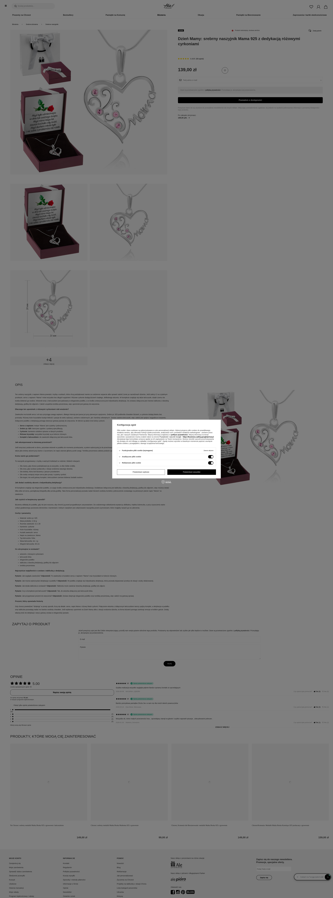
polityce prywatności (179, 435)
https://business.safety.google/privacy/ (198, 437)
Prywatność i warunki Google (171, 437)
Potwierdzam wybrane (141, 472)
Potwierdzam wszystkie (191, 472)
